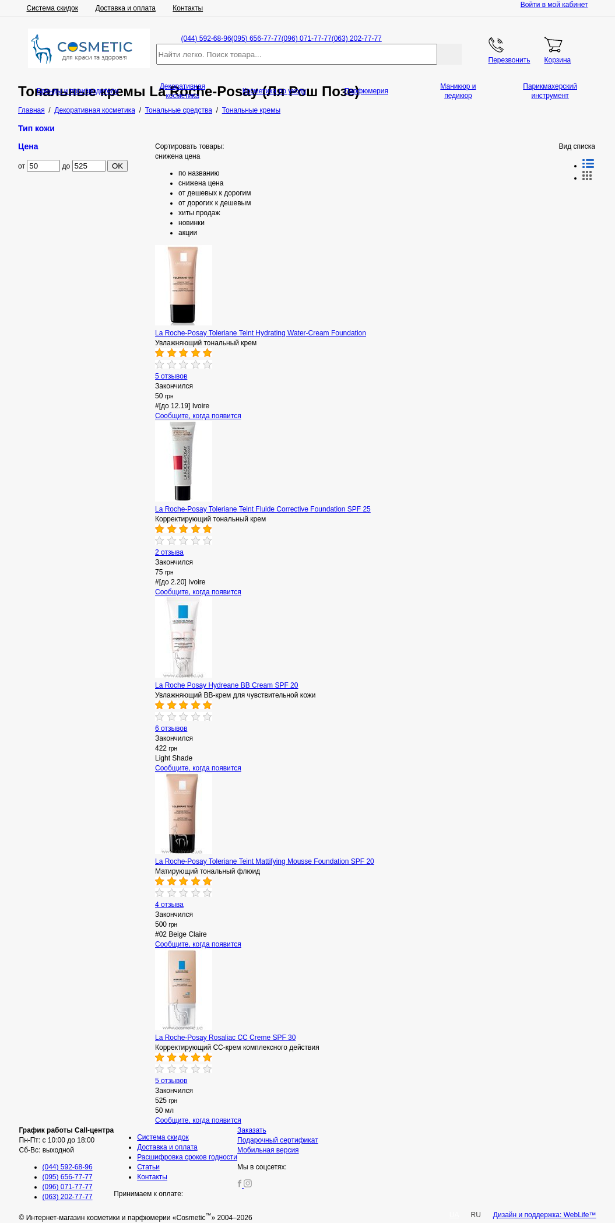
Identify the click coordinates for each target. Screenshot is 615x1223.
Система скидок (53, 8)
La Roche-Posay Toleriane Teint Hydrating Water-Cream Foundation (260, 333)
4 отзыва (169, 904)
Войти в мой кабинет (554, 5)
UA (454, 1215)
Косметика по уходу (275, 91)
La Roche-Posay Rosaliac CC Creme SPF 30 (225, 1037)
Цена (28, 146)
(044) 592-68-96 (206, 38)
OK (117, 166)
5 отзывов (171, 376)
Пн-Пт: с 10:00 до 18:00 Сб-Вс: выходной (66, 1140)
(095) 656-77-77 (256, 38)
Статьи (148, 1167)
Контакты (188, 8)
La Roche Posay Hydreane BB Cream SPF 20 (226, 685)
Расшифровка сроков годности (187, 1157)
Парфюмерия (366, 91)
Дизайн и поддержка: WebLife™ (544, 1215)
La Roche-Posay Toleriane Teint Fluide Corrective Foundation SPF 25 (263, 509)
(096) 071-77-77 (307, 38)
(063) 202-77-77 (357, 38)
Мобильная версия (268, 1150)
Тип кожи (36, 128)
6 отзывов (171, 728)
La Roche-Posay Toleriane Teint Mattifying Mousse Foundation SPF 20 (264, 861)
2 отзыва (169, 552)
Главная (31, 110)
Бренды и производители (78, 91)
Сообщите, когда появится (198, 416)
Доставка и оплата (125, 8)
